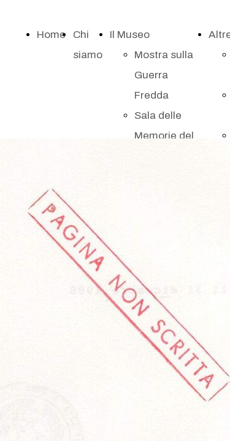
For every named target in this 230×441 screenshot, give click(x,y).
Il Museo (130, 34)
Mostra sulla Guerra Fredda (163, 75)
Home (51, 34)
